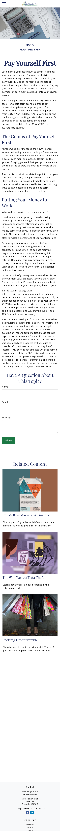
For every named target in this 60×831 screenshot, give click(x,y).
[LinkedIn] (32, 812)
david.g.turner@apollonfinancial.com (30, 808)
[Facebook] (27, 812)
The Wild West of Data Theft (23, 577)
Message (6, 417)
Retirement (30, 824)
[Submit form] (8, 440)
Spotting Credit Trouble (20, 640)
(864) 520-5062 (33, 792)
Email (5, 402)
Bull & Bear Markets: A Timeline (26, 515)
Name (5, 386)
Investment (30, 827)
